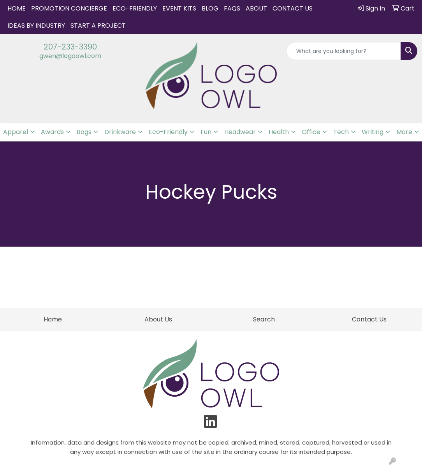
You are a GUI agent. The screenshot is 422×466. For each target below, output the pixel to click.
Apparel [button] (15, 131)
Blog (210, 8)
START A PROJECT (98, 25)
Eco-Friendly (135, 8)
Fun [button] (205, 131)
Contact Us (293, 8)
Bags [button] (84, 131)
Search (264, 319)
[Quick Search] (343, 51)
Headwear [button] (240, 131)
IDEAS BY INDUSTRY (36, 25)
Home (16, 8)
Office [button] (311, 131)
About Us (158, 319)
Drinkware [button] (120, 131)
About (256, 8)
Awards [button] (52, 131)
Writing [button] (372, 131)
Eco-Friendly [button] (168, 131)
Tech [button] (341, 131)
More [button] (404, 131)
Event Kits (179, 8)
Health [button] (279, 131)
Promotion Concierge (69, 8)
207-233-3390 (70, 46)
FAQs (232, 8)
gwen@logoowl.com (70, 55)
